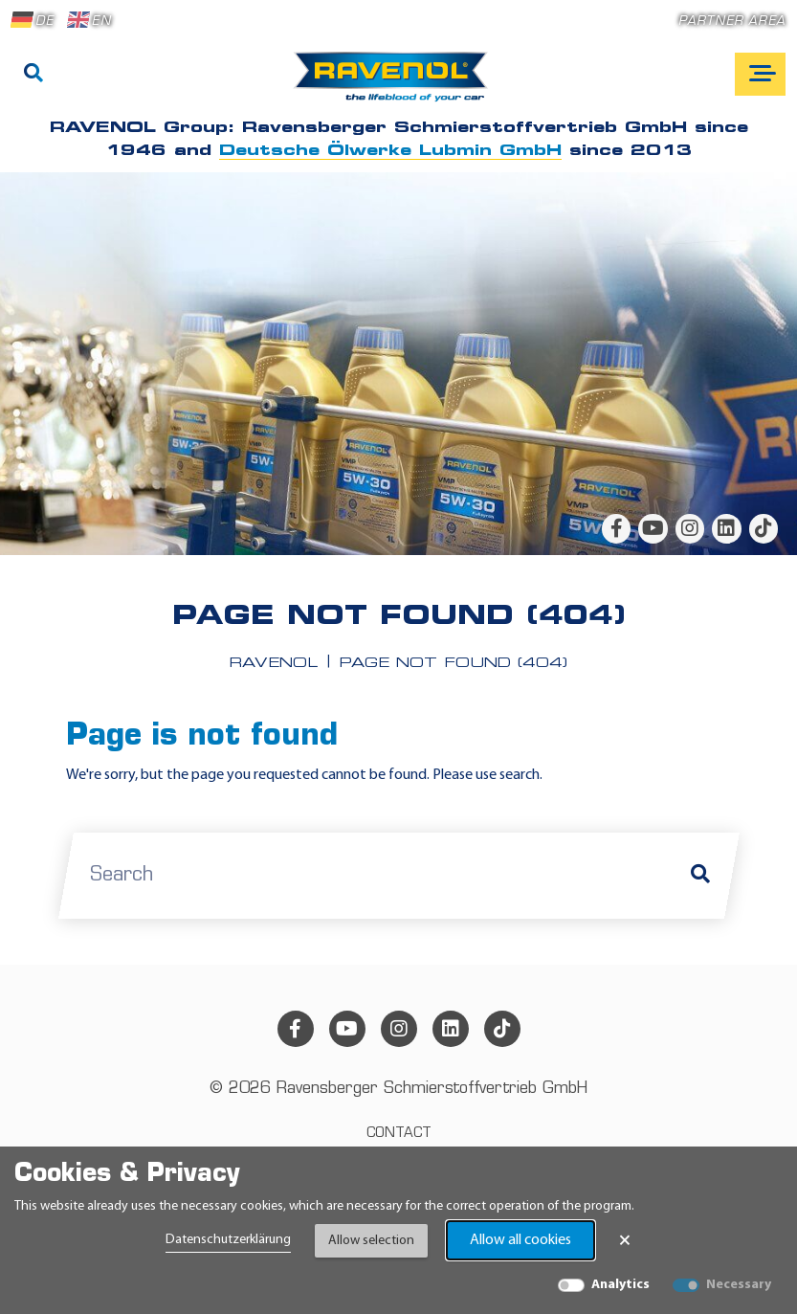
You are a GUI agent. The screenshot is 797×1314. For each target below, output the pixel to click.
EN (89, 20)
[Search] (33, 75)
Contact (399, 1133)
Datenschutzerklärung (228, 1240)
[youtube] (652, 528)
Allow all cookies (520, 1240)
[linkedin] (726, 528)
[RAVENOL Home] (395, 84)
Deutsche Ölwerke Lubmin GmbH (390, 151)
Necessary (738, 1285)
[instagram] (689, 528)
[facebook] (616, 528)
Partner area (732, 21)
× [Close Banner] (625, 1240)
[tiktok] (763, 528)
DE (32, 20)
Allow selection (371, 1241)
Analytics (620, 1285)
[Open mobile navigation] (760, 74)
